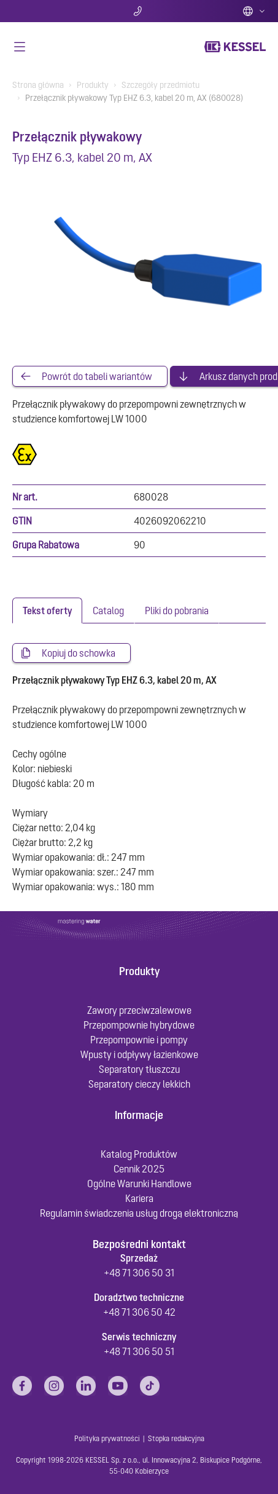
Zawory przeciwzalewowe (139, 1010)
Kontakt (139, 11)
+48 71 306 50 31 (139, 1272)
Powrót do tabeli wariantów (97, 376)
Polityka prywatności (107, 1438)
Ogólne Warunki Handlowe (139, 1183)
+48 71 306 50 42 (139, 1312)
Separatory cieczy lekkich (139, 1083)
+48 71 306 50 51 (139, 1351)
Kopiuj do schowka (78, 652)
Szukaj (54, 11)
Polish (254, 11)
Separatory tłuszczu (139, 1069)
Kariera (139, 1198)
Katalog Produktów (139, 1154)
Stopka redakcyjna (176, 1438)
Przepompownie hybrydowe (139, 1024)
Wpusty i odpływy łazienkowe (139, 1054)
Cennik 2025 (139, 1168)
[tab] (47, 610)
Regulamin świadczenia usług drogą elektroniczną (139, 1213)
